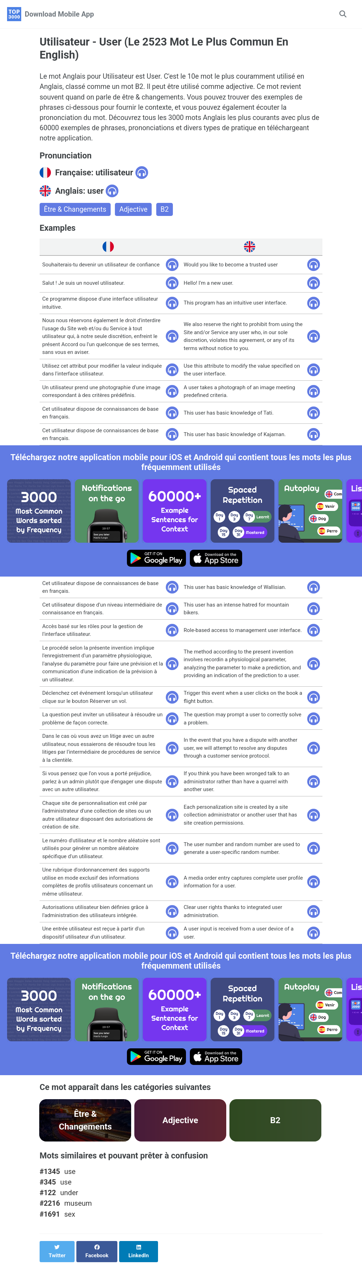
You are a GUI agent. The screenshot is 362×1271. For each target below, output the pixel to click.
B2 (167, 212)
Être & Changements (76, 212)
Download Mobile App (59, 14)
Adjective (135, 212)
